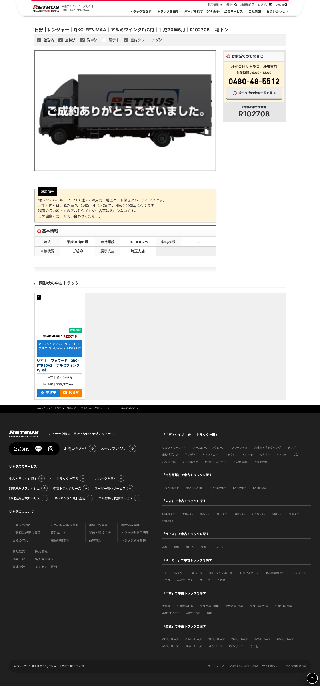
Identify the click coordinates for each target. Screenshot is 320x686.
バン (297, 454)
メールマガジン (113, 448)
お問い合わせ (75, 448)
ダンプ (292, 447)
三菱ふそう (195, 573)
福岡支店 (277, 514)
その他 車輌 (240, 461)
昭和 (209, 613)
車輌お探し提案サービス (115, 498)
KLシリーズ (215, 646)
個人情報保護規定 (296, 666)
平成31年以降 (185, 606)
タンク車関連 (190, 461)
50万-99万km (194, 487)
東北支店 (187, 514)
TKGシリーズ (216, 639)
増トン (190, 547)
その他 (221, 580)
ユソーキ (205, 580)
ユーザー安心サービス (110, 488)
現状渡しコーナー (215, 461)
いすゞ (178, 573)
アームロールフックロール (209, 447)
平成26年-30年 (209, 606)
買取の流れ (20, 540)
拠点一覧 (18, 559)
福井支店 (239, 514)
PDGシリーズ (285, 639)
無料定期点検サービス (24, 498)
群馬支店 (205, 514)
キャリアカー (210, 454)
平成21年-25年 (234, 606)
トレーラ (247, 454)
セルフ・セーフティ (174, 447)
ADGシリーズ (170, 646)
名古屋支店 (258, 514)
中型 (177, 547)
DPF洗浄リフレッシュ (24, 488)
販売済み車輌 (130, 525)
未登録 (166, 606)
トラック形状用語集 (135, 532)
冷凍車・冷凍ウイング (267, 447)
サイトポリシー (271, 666)
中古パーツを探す (104, 479)
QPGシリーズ (193, 639)
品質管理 (95, 540)
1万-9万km (239, 487)
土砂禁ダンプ (170, 454)
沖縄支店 (167, 520)
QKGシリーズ (170, 639)
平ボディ (190, 454)
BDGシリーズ (193, 646)
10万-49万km (217, 487)
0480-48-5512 (254, 81)
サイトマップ (216, 666)
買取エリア (58, 532)
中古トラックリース (67, 488)
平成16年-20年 (259, 606)
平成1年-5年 (193, 613)
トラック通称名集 (133, 540)
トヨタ (166, 580)
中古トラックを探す (23, 479)
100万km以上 (170, 487)
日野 (165, 573)
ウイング (282, 454)
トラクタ (230, 454)
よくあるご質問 (46, 567)
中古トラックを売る (64, 479)
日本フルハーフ (249, 573)
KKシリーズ (236, 646)
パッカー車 (169, 461)
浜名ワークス (185, 580)
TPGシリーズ (239, 639)
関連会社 (18, 567)
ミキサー (265, 454)
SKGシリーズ (262, 639)
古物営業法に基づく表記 (243, 666)
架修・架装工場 (100, 532)
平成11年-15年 (283, 606)
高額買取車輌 (60, 540)
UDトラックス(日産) (221, 573)
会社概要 (18, 551)
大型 (203, 547)
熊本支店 (294, 514)
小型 (165, 547)
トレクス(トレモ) (300, 573)
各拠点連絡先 (44, 559)
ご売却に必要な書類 (65, 525)
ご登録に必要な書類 (26, 532)
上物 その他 (261, 461)
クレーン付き (240, 447)
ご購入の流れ (21, 525)
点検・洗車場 (98, 525)
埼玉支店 (222, 514)
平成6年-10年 (170, 613)
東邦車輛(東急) (274, 573)
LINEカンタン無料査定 (69, 498)
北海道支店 (169, 514)
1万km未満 (259, 487)
